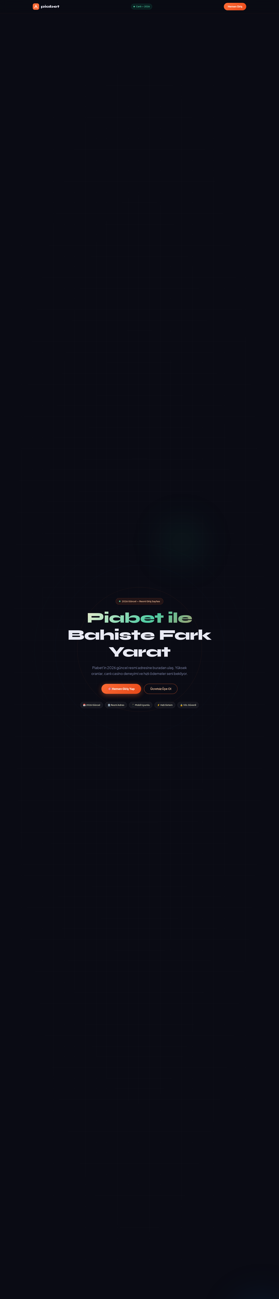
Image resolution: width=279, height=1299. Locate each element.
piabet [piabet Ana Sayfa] (46, 6)
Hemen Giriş (235, 6)
